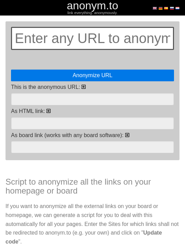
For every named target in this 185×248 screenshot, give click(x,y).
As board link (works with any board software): (70, 135)
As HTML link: (31, 111)
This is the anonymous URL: (48, 87)
